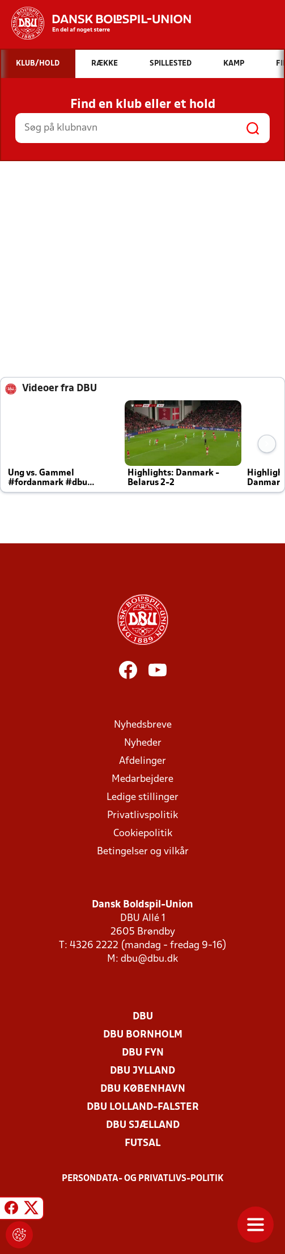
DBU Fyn (143, 1053)
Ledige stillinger (142, 797)
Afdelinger (142, 761)
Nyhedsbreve (143, 725)
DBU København (142, 1089)
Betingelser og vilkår (143, 852)
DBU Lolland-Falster (143, 1107)
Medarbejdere (142, 779)
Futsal (142, 1143)
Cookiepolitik (142, 833)
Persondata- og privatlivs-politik (143, 1179)
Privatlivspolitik (142, 815)
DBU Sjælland (143, 1125)
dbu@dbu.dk (149, 959)
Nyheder (142, 743)
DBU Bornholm (142, 1035)
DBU (143, 1017)
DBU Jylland (142, 1071)
